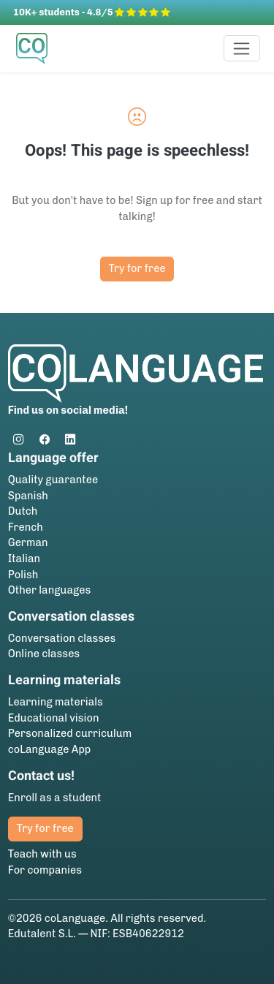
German (28, 542)
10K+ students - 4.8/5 (91, 12)
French (25, 527)
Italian (24, 558)
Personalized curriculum (70, 733)
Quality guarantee (53, 479)
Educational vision (53, 717)
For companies (45, 870)
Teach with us (42, 853)
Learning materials (55, 701)
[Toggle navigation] (242, 48)
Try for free (136, 268)
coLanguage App (49, 749)
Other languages (49, 590)
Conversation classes (61, 638)
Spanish (28, 495)
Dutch (23, 511)
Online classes (44, 653)
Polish (23, 574)
